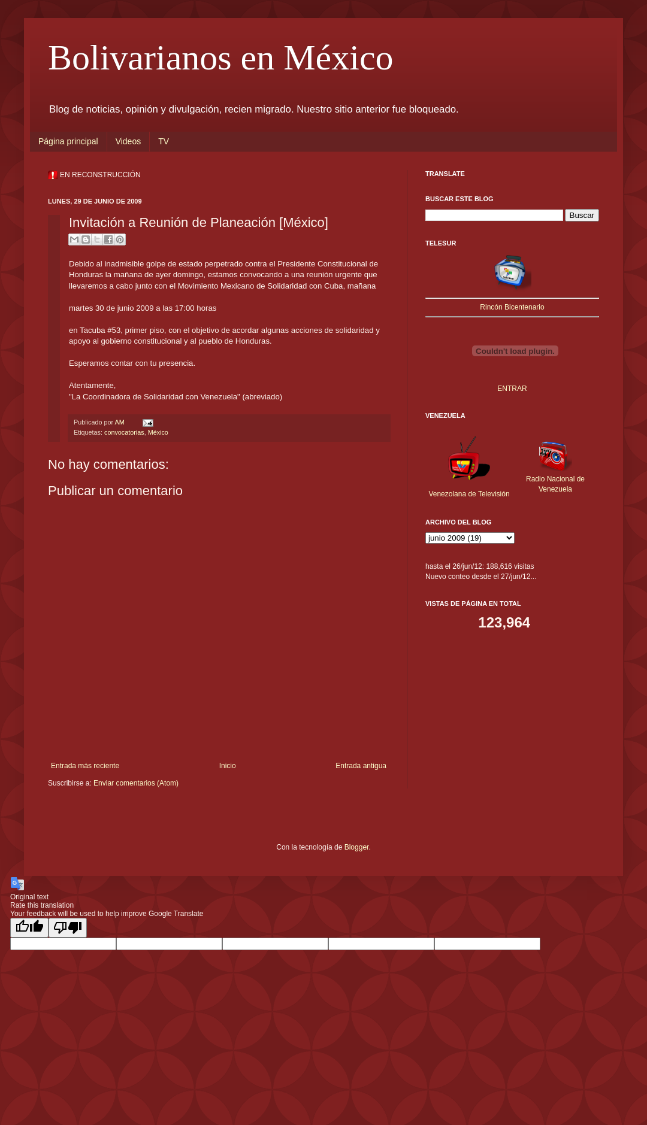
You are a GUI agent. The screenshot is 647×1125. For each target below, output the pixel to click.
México (158, 432)
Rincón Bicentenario (512, 307)
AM (120, 422)
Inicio (227, 766)
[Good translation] (29, 928)
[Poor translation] (68, 928)
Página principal (68, 141)
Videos (128, 141)
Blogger (356, 847)
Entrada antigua (360, 766)
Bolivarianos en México (221, 57)
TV (163, 141)
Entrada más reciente (85, 766)
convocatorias (124, 432)
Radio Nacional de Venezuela (555, 479)
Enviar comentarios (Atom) (136, 783)
